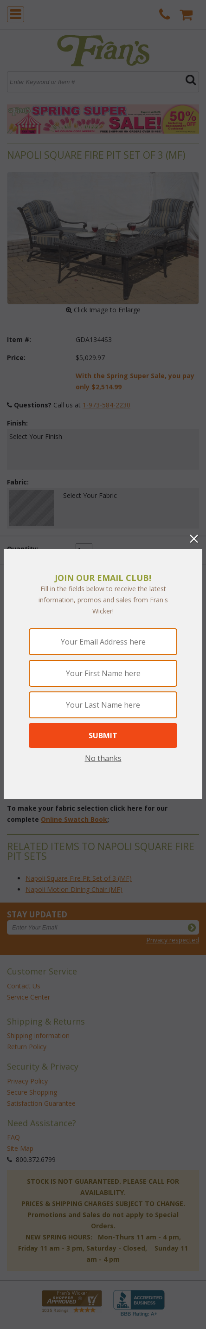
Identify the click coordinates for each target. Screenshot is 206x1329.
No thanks (103, 758)
